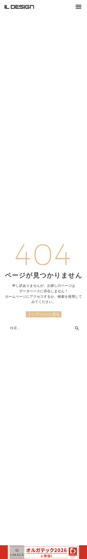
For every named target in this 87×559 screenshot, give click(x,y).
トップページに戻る (43, 314)
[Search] (43, 328)
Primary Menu (78, 7)
